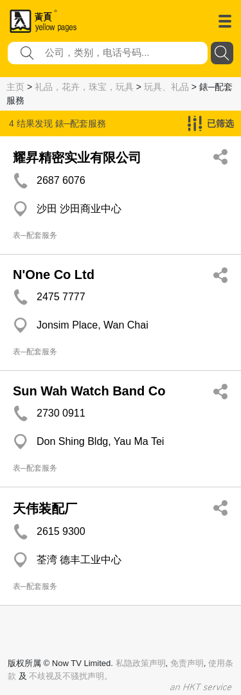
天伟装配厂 (45, 508)
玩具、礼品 (166, 87)
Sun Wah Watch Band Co (89, 391)
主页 (15, 87)
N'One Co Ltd (53, 274)
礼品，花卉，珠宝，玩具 (84, 87)
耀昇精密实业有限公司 (77, 157)
